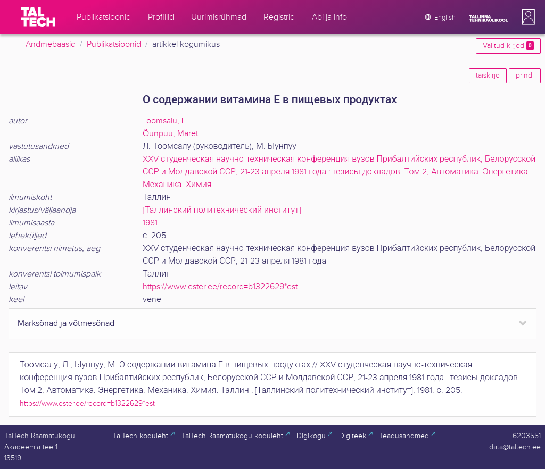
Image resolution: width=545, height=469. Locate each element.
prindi (525, 75)
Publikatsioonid (114, 44)
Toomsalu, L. (165, 121)
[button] (526, 17)
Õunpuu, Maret (170, 134)
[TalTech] (38, 17)
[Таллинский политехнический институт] (222, 210)
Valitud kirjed (508, 45)
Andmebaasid (51, 44)
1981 (150, 223)
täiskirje (488, 75)
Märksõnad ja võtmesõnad (66, 324)
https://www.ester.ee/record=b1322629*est (220, 287)
